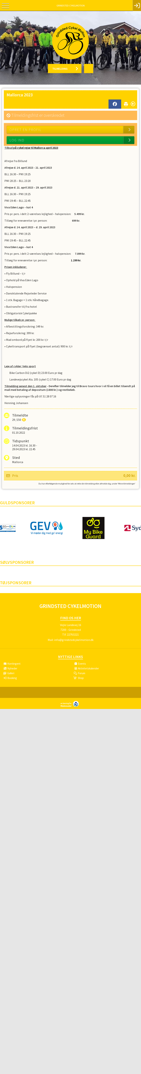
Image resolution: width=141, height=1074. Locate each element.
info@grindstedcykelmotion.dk (73, 640)
